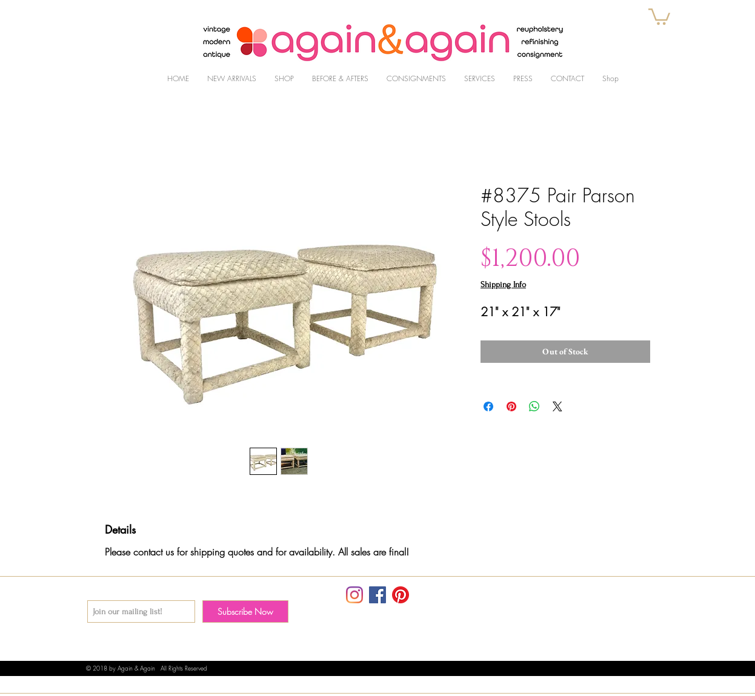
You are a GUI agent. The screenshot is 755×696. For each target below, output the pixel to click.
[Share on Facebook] (488, 406)
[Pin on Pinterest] (511, 406)
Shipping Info (503, 284)
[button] (659, 16)
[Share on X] (557, 406)
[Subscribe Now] (245, 611)
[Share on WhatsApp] (534, 406)
